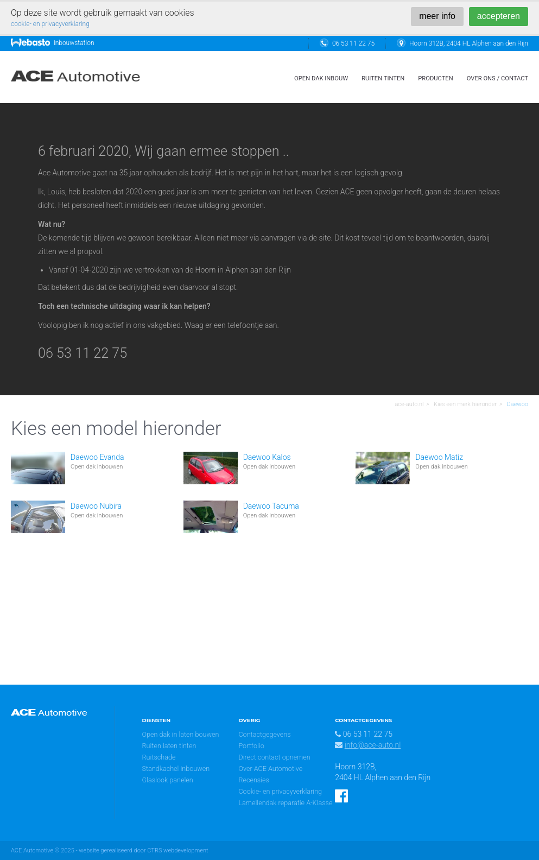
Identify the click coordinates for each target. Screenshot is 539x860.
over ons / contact (497, 78)
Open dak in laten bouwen (180, 734)
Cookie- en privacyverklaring (280, 791)
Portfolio (251, 746)
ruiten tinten (383, 78)
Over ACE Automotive (270, 768)
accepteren (498, 16)
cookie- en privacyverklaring (50, 24)
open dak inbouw (321, 78)
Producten (435, 78)
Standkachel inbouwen (176, 768)
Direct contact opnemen (274, 757)
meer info (437, 16)
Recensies (253, 780)
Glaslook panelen (167, 780)
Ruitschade (159, 757)
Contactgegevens (264, 734)
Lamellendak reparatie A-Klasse (285, 803)
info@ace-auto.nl (373, 745)
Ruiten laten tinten (169, 746)
